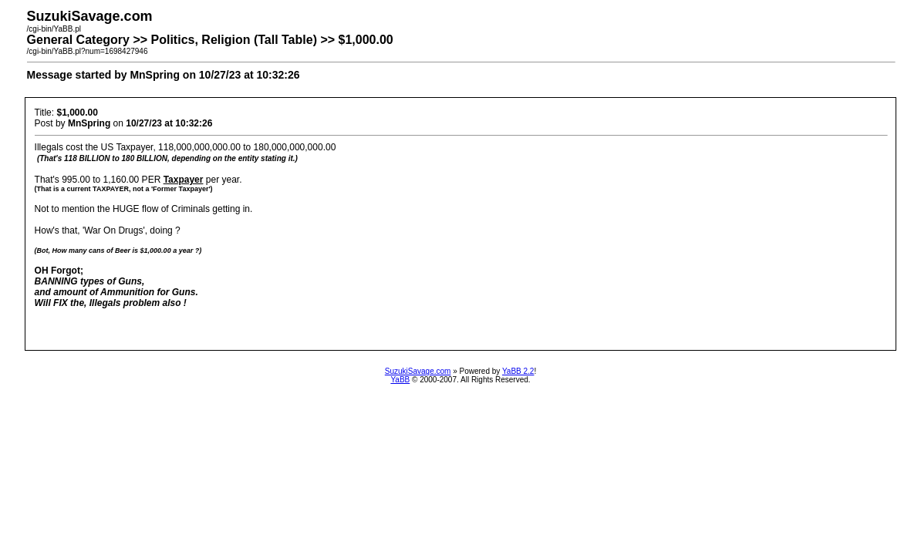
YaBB (400, 379)
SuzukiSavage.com (418, 371)
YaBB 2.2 (518, 371)
